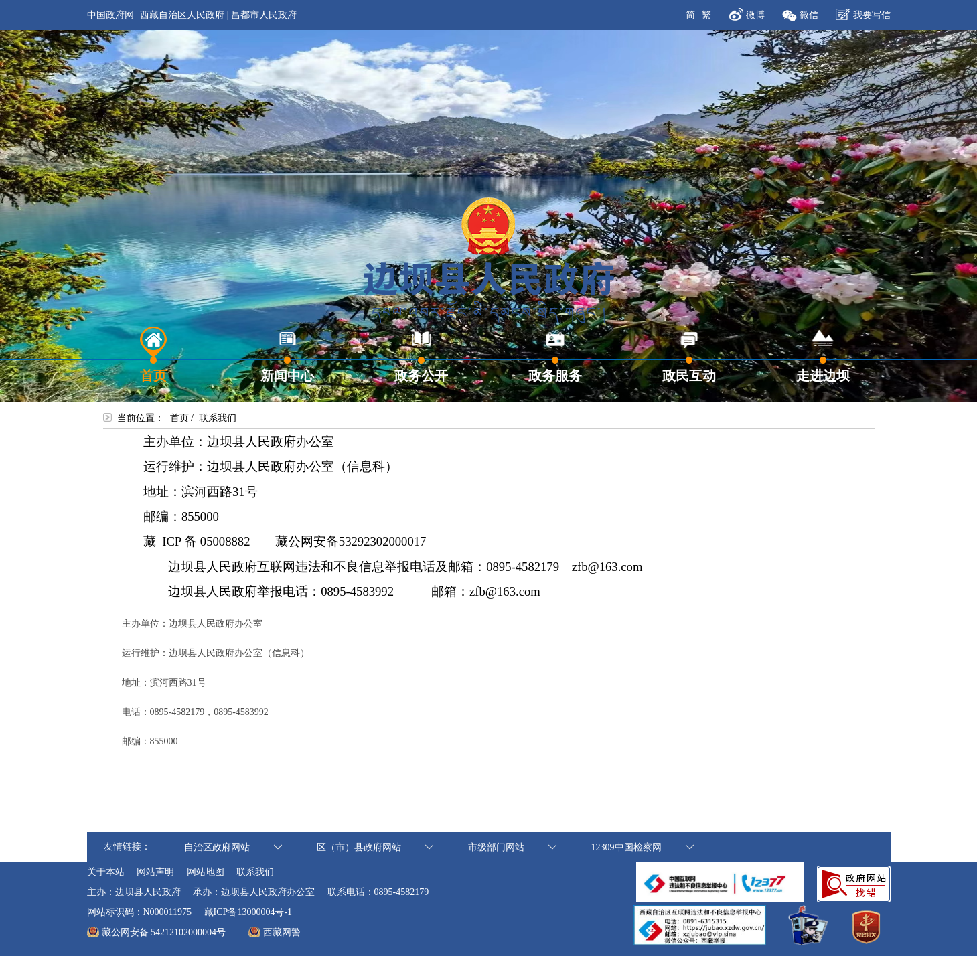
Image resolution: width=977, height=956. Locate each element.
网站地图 (205, 872)
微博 (746, 13)
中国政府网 (110, 15)
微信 (799, 13)
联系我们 (255, 872)
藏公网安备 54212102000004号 (164, 932)
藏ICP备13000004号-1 (248, 912)
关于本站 (106, 872)
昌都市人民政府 (264, 15)
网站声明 (155, 872)
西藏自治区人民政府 (182, 15)
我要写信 (863, 13)
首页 (179, 418)
